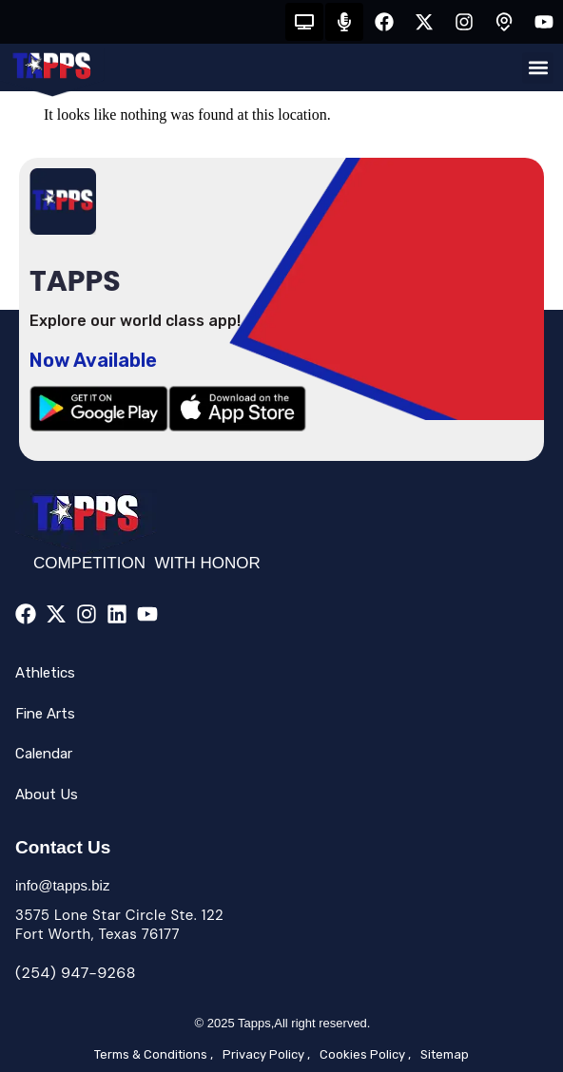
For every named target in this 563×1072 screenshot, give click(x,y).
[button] (537, 68)
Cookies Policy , (365, 1054)
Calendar (43, 753)
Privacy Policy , (266, 1054)
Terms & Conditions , (153, 1054)
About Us (46, 794)
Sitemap (444, 1054)
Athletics (45, 672)
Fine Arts (45, 713)
